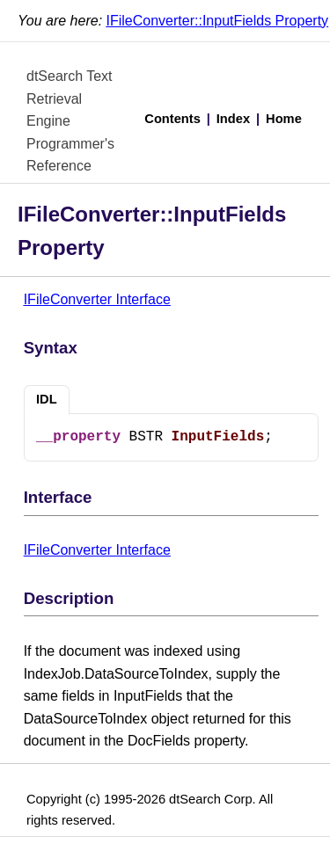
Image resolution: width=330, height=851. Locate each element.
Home (284, 119)
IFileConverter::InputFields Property (217, 20)
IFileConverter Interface (97, 299)
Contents (172, 119)
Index (233, 119)
